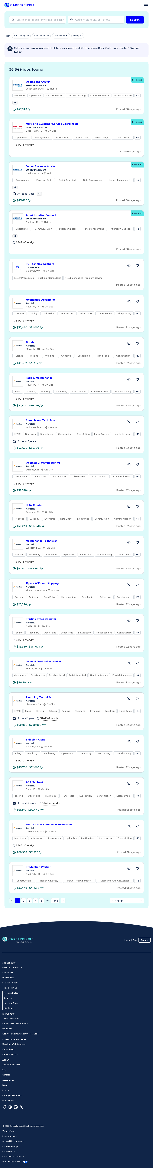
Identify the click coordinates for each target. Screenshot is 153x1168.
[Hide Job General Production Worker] (129, 671)
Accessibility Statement (13, 1141)
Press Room (8, 1100)
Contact (144, 940)
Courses (8, 998)
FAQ (4, 1070)
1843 (55, 908)
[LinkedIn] (16, 1107)
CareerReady (8, 1049)
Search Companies (10, 983)
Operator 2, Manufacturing (74, 471)
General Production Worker (74, 670)
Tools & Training (9, 988)
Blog (4, 1085)
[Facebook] (4, 1107)
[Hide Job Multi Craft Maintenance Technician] (129, 834)
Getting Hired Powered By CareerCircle (20, 1034)
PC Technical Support (74, 272)
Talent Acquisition (10, 1018)
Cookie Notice (8, 1151)
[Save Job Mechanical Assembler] (137, 309)
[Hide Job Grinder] (129, 352)
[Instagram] (10, 1107)
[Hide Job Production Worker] (129, 877)
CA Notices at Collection (13, 1156)
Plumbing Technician (74, 706)
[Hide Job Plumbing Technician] (129, 707)
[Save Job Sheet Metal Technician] (137, 430)
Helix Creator (74, 513)
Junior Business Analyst (77, 169)
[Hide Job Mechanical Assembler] (129, 309)
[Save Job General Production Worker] (137, 671)
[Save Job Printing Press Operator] (137, 629)
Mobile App (9, 1008)
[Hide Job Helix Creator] (129, 515)
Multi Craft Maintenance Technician (74, 833)
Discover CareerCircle (12, 967)
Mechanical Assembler (74, 308)
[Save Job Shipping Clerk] (137, 749)
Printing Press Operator (74, 627)
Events (5, 1090)
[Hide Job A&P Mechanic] (129, 792)
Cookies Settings (10, 1146)
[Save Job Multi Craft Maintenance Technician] (137, 834)
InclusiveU (7, 1029)
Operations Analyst (77, 82)
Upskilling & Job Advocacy (14, 1044)
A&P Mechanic (74, 790)
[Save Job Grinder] (137, 352)
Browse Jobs (8, 978)
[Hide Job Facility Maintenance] (129, 387)
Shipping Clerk (74, 748)
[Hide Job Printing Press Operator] (129, 629)
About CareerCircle (11, 1065)
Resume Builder (11, 993)
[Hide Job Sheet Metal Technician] (129, 430)
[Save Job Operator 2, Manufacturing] (137, 472)
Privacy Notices (9, 1136)
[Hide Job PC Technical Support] (129, 273)
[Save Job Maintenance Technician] (137, 550)
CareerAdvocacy (10, 1054)
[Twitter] (21, 1107)
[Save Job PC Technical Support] (137, 273)
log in (34, 48)
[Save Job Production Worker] (137, 877)
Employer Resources (11, 1095)
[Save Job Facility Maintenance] (137, 387)
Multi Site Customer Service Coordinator (77, 127)
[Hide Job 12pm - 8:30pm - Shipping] (129, 593)
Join (135, 940)
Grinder (74, 350)
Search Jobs (7, 972)
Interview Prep (10, 1003)
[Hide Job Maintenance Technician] (129, 550)
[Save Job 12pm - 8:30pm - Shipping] (137, 593)
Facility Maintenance (74, 386)
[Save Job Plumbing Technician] (137, 707)
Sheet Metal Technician (74, 429)
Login (127, 940)
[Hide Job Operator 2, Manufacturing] (129, 472)
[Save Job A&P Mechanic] (137, 792)
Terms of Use (8, 1131)
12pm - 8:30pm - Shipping (74, 592)
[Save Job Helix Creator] (137, 515)
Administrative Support (77, 221)
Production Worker (74, 875)
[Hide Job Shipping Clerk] (129, 749)
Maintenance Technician (74, 549)
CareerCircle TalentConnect (15, 1024)
